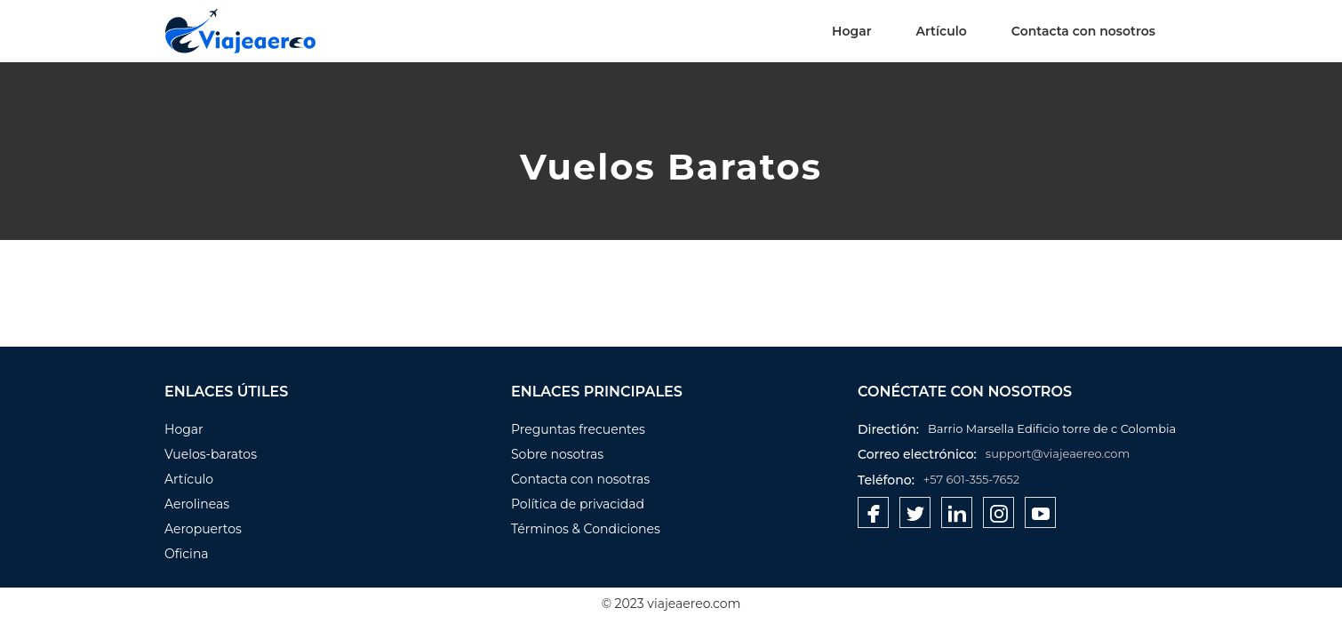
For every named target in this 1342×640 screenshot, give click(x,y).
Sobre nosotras (557, 454)
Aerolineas (196, 504)
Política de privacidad (577, 504)
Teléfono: (886, 480)
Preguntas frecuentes (578, 429)
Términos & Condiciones (585, 529)
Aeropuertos (203, 529)
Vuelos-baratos (210, 454)
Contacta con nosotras (580, 479)
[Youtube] (1040, 512)
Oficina (186, 554)
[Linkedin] (956, 512)
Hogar (851, 31)
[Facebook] (873, 512)
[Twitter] (915, 512)
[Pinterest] (998, 512)
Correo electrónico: (917, 454)
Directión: (888, 429)
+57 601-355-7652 (971, 479)
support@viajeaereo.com (1058, 453)
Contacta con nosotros (1083, 31)
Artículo (941, 31)
